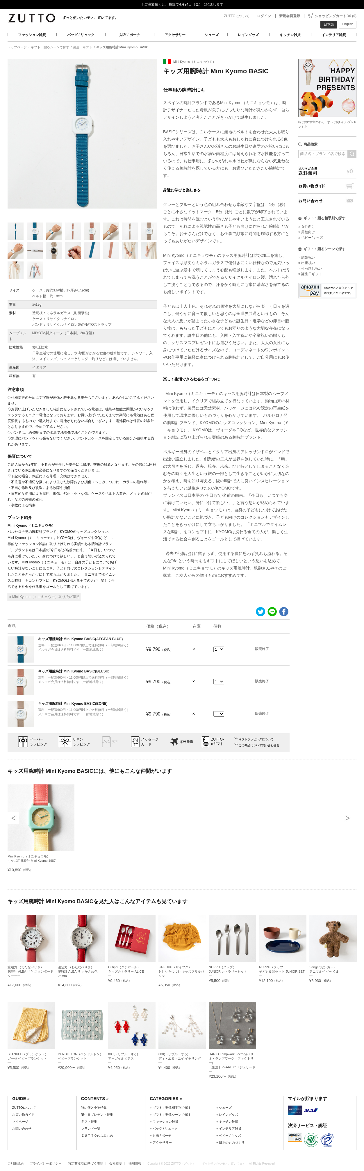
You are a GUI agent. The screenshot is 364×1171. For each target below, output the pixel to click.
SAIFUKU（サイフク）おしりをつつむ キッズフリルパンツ (181, 971)
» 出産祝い (306, 263)
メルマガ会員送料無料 (327, 171)
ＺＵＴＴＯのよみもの (97, 1135)
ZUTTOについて (236, 16)
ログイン (264, 16)
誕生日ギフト (82, 47)
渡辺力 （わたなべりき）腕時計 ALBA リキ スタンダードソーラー (30, 971)
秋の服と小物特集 (94, 1107)
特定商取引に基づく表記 (85, 1163)
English (347, 24)
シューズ (212, 35)
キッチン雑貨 (290, 35)
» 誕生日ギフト (310, 274)
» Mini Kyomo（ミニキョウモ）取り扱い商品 (44, 597)
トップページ (17, 47)
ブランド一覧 (90, 1128)
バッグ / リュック (80, 35)
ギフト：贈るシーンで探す (50, 47)
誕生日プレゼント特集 (97, 1114)
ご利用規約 (16, 1163)
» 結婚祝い (306, 257)
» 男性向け (306, 232)
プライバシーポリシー (46, 1163)
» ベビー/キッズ (310, 238)
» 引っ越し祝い (310, 268)
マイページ (20, 1121)
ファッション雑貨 (32, 35)
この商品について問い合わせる (259, 745)
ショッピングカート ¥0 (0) (335, 16)
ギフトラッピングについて (256, 739)
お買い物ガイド (327, 186)
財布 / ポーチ (129, 35)
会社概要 (115, 1163)
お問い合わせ (327, 200)
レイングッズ (248, 35)
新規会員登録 (289, 16)
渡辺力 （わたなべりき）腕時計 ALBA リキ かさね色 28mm (77, 971)
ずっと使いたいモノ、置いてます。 (90, 18)
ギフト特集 (89, 1121)
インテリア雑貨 (334, 35)
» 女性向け (306, 227)
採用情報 (135, 1163)
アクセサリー (175, 35)
